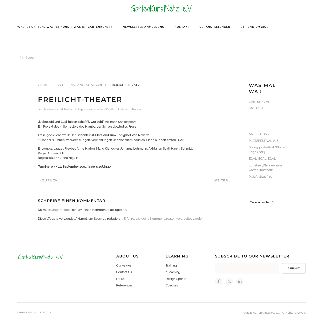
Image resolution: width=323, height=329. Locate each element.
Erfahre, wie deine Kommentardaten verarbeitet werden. (164, 218)
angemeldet (61, 210)
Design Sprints (176, 279)
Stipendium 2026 (255, 26)
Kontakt (182, 26)
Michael (65, 109)
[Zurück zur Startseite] (161, 8)
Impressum (26, 312)
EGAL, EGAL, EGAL (262, 158)
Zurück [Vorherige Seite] (49, 180)
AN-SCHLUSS (259, 134)
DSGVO (45, 312)
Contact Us (124, 272)
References (124, 285)
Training (171, 265)
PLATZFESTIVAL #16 (263, 141)
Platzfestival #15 (260, 177)
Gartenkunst (260, 101)
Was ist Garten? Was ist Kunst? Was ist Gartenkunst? (64, 26)
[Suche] (58, 58)
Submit (294, 268)
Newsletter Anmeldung (143, 26)
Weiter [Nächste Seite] (221, 180)
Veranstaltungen (215, 26)
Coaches (172, 285)
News (120, 279)
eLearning (173, 272)
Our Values (123, 265)
